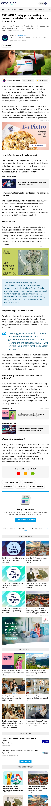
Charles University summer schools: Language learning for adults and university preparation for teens (13, 724)
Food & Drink (39, 9)
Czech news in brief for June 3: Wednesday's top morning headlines (13, 610)
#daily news (28, 482)
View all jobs (25, 761)
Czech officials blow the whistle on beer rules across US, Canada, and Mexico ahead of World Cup (13, 789)
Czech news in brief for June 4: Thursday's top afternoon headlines (13, 560)
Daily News (12, 9)
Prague (20, 9)
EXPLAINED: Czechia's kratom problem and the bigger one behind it (36, 585)
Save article (28, 80)
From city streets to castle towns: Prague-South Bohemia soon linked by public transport (37, 610)
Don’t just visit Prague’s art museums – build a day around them (37, 698)
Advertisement (44, 120)
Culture (29, 9)
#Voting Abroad (36, 487)
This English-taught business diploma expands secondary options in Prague (12, 698)
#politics (21, 487)
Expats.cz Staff (21, 35)
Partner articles (25, 649)
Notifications (41, 80)
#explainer (8, 487)
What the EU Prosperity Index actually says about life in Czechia (36, 560)
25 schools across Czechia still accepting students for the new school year (31, 415)
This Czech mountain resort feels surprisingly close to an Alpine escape (36, 673)
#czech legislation (11, 482)
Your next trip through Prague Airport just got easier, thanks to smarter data (36, 723)
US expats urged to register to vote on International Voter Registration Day (30, 429)
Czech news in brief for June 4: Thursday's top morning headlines (13, 585)
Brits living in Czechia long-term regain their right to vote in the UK (32, 183)
